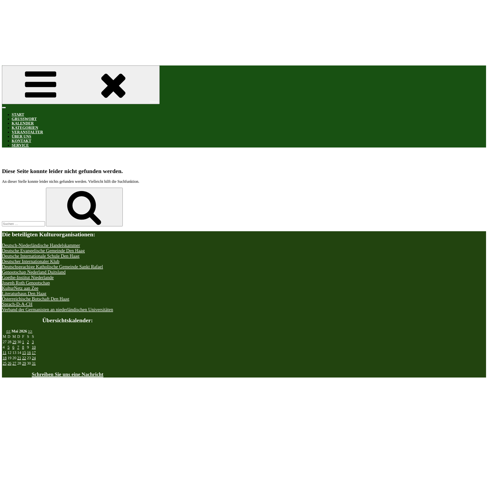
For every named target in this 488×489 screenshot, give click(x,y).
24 (34, 358)
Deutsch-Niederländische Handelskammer (41, 245)
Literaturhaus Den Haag (24, 293)
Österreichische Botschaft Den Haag (35, 298)
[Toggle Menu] (4, 107)
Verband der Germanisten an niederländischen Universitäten (57, 309)
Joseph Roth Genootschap (26, 282)
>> (30, 331)
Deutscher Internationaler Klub (30, 261)
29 (14, 342)
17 (34, 353)
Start (18, 114)
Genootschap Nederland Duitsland (34, 272)
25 (5, 363)
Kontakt (21, 141)
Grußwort (24, 119)
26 (9, 363)
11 (4, 353)
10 (34, 347)
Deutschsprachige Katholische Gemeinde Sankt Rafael (52, 266)
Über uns (21, 136)
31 (34, 363)
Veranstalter (27, 132)
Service (20, 145)
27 (14, 363)
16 (29, 353)
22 (24, 358)
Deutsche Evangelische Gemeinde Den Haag (43, 250)
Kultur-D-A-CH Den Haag (148, 29)
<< (8, 331)
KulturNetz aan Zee (20, 288)
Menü (81, 84)
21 (19, 358)
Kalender (23, 123)
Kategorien (25, 128)
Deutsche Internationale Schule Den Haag (40, 255)
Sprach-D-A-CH (17, 304)
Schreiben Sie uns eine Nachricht (68, 374)
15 (24, 353)
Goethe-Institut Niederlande (28, 277)
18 (5, 358)
